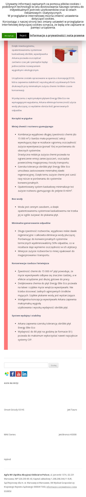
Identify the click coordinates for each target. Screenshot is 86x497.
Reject (23, 35)
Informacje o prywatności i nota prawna (57, 35)
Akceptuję (9, 35)
